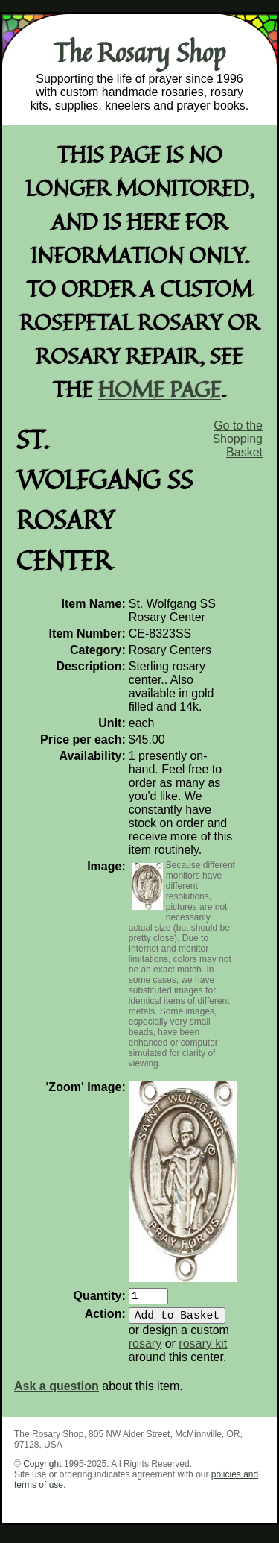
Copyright (42, 1470)
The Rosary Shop (139, 52)
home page (159, 389)
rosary (145, 1349)
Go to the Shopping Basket (237, 439)
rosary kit (203, 1349)
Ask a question (56, 1392)
